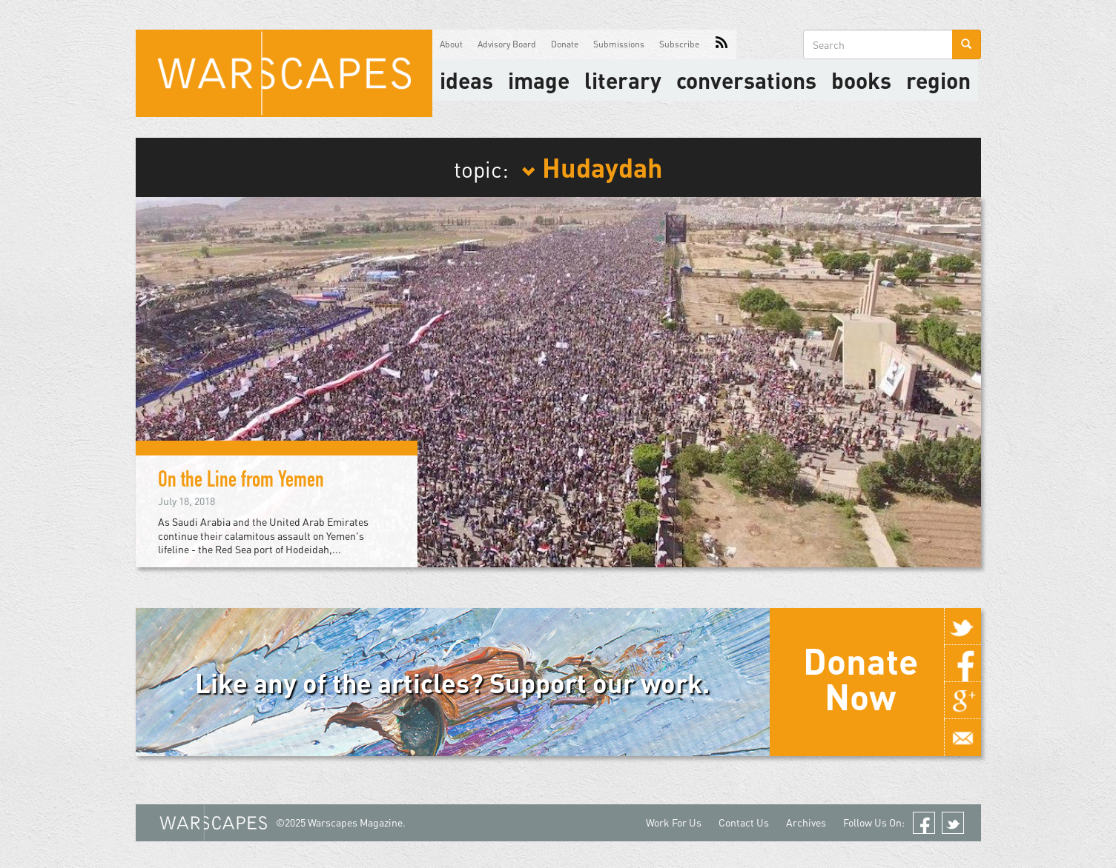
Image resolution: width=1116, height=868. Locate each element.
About (451, 44)
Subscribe (679, 44)
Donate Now (860, 678)
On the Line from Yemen (241, 482)
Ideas (466, 80)
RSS (721, 44)
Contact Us (744, 822)
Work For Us (673, 822)
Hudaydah (591, 166)
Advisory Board (507, 44)
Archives (806, 822)
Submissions (618, 44)
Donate (564, 44)
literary (622, 80)
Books (861, 80)
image (538, 80)
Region (938, 80)
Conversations (746, 80)
